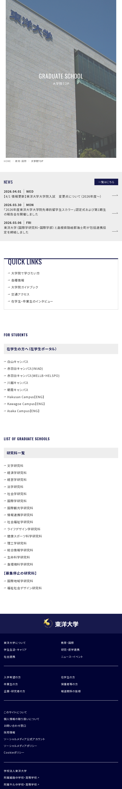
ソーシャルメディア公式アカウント (24, 739)
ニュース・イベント (72, 657)
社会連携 (9, 657)
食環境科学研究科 (20, 564)
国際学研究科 (17, 500)
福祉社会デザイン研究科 (24, 588)
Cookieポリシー (14, 752)
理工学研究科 (17, 543)
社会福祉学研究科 (20, 522)
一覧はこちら (106, 182)
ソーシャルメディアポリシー (20, 746)
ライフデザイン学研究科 (24, 529)
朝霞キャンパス (17, 389)
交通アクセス (20, 294)
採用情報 (9, 732)
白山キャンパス (17, 361)
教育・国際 (21, 161)
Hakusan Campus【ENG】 (25, 396)
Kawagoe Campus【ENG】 (26, 403)
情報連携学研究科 (20, 514)
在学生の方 (68, 677)
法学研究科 (15, 486)
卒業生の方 (11, 684)
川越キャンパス (17, 382)
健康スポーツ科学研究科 (24, 536)
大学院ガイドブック (24, 287)
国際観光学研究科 (20, 508)
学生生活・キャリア (15, 649)
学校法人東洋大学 (15, 771)
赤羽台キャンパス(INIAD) (25, 368)
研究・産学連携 (70, 649)
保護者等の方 (69, 684)
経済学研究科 (17, 472)
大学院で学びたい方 (25, 273)
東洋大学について (15, 643)
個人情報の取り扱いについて (21, 719)
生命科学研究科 (18, 557)
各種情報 (17, 280)
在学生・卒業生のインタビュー (32, 301)
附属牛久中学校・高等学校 (20, 784)
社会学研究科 (17, 493)
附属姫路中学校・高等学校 (20, 777)
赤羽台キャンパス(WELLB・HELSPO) (33, 375)
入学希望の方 (12, 677)
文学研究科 (15, 465)
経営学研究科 (17, 479)
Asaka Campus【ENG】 (23, 410)
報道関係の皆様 (71, 691)
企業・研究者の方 (14, 691)
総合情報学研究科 (20, 550)
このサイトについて (15, 712)
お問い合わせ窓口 (15, 726)
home (7, 161)
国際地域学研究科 (20, 581)
